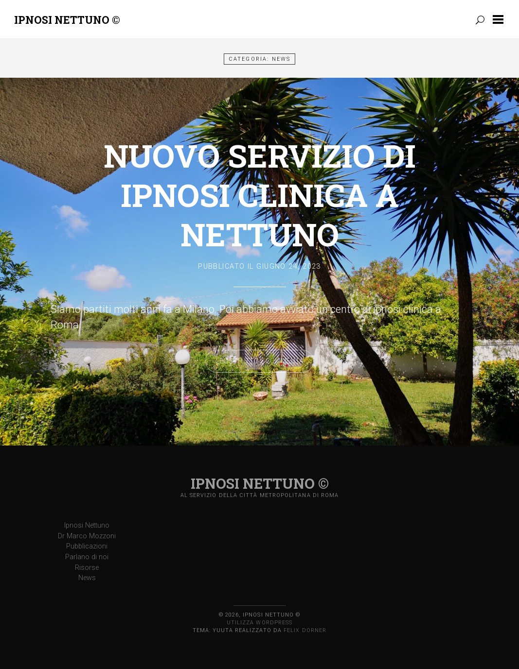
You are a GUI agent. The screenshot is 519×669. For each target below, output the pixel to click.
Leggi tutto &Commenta (260, 361)
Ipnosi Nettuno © (67, 20)
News (87, 578)
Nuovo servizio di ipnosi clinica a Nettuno (260, 195)
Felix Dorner (305, 630)
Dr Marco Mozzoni (87, 536)
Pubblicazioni (86, 546)
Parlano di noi (86, 557)
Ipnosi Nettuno (86, 525)
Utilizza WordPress (259, 622)
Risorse (87, 568)
